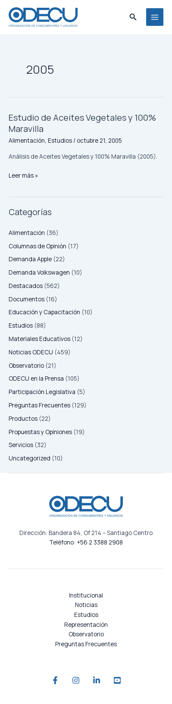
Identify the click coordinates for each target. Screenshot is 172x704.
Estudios (21, 325)
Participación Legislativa (42, 392)
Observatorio (26, 365)
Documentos (26, 299)
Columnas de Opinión (37, 246)
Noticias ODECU (31, 352)
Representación (86, 624)
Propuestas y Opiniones (40, 432)
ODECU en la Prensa (36, 378)
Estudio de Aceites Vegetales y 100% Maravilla (82, 123)
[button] (133, 17)
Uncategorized (29, 458)
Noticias (86, 605)
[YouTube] (117, 680)
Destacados (26, 286)
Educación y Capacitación (44, 312)
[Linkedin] (96, 680)
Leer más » (23, 175)
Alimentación (27, 232)
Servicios (21, 445)
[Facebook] (55, 680)
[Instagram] (76, 680)
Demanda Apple (30, 259)
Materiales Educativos (39, 339)
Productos (23, 418)
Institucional (86, 595)
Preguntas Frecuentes (39, 405)
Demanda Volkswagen (39, 272)
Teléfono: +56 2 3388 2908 (86, 542)
